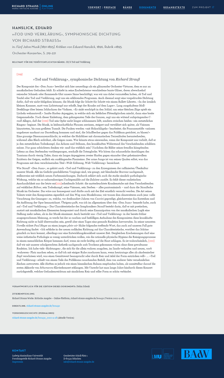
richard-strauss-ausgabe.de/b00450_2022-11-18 (34, 317)
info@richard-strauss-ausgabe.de (79, 361)
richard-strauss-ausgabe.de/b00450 (43, 306)
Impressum (17, 361)
